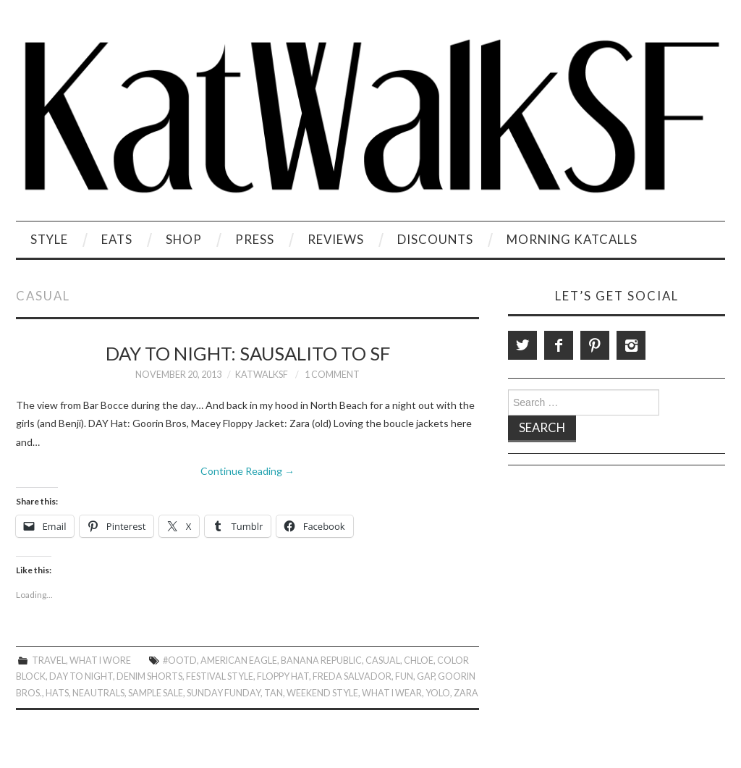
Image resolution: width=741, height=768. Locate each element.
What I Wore (100, 660)
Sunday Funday (224, 693)
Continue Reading (247, 471)
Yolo (437, 693)
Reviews (336, 239)
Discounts (435, 239)
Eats (116, 239)
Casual (382, 660)
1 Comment (332, 374)
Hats (57, 693)
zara (466, 693)
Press (254, 239)
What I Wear (392, 693)
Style (49, 239)
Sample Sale (155, 693)
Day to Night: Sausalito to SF (248, 353)
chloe (418, 660)
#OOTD (180, 660)
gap (425, 676)
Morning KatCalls (572, 239)
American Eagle (238, 660)
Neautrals (98, 693)
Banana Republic (321, 660)
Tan (273, 693)
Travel (49, 660)
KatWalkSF (261, 374)
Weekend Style (322, 693)
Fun (404, 676)
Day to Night (81, 676)
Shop (184, 239)
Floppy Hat (283, 676)
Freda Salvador (352, 676)
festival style (219, 676)
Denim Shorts (149, 676)
